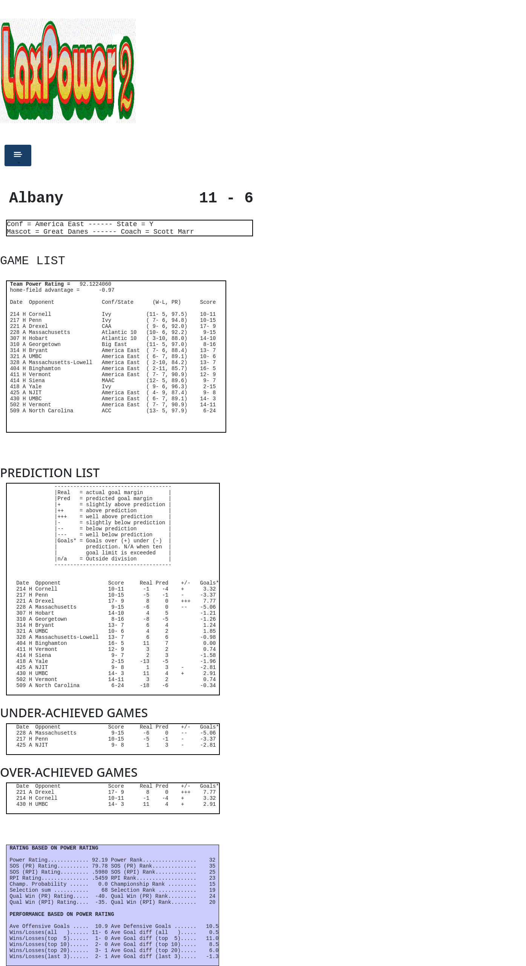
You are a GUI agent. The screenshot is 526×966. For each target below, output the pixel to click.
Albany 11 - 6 (126, 198)
